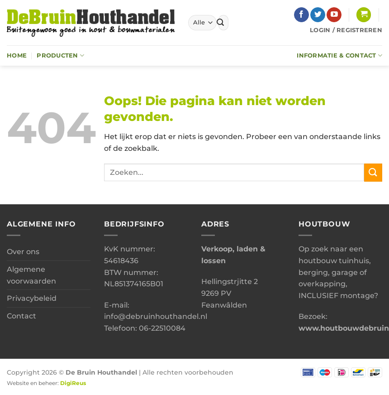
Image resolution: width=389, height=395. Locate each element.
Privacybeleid (32, 298)
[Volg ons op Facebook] (301, 15)
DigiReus (73, 383)
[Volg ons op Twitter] (317, 15)
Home (17, 55)
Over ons (23, 251)
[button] (363, 14)
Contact (21, 316)
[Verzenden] (220, 22)
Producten (60, 55)
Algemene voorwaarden (31, 275)
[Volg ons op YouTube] (334, 15)
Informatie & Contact (339, 55)
